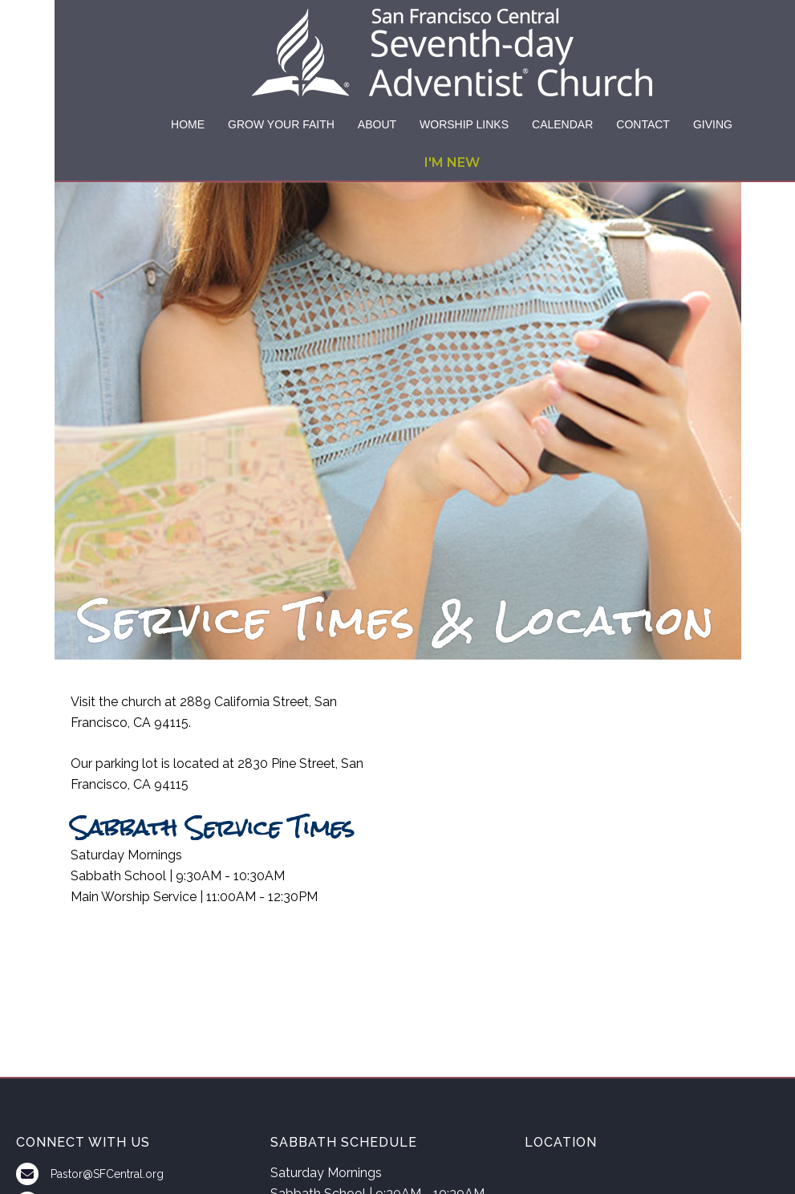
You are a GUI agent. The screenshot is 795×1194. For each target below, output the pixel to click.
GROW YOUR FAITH (281, 124)
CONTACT (643, 124)
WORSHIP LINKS (464, 124)
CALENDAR (562, 124)
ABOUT (377, 124)
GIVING (712, 124)
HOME (188, 124)
